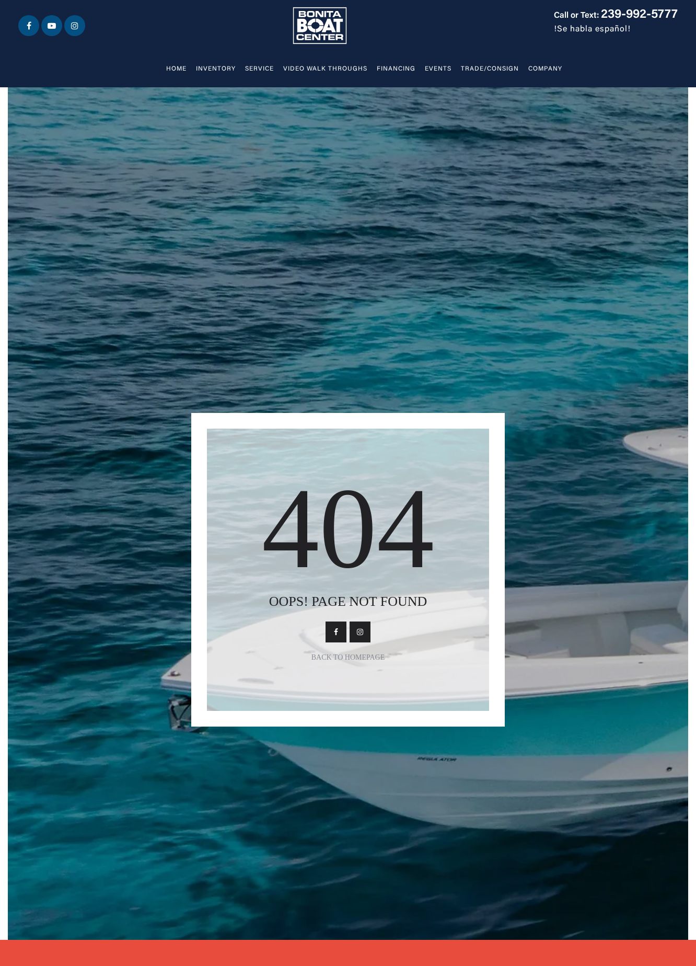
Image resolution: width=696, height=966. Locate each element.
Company (545, 69)
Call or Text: (616, 16)
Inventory (216, 69)
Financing (396, 69)
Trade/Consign (490, 69)
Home (176, 69)
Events (438, 69)
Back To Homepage (348, 657)
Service (259, 69)
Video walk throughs (325, 69)
